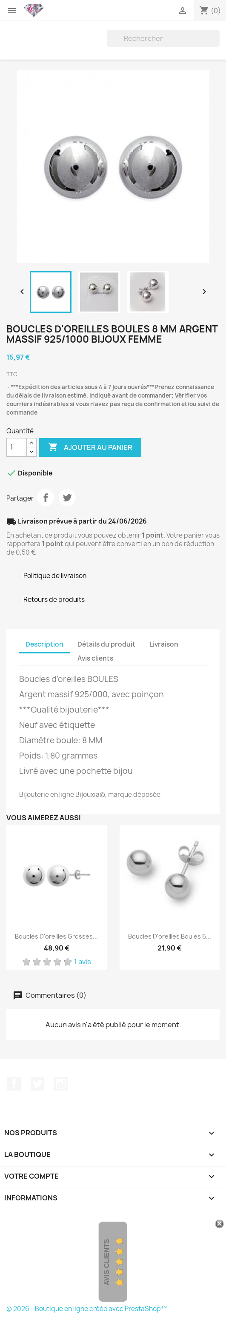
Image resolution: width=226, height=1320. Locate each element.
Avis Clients (106, 1262)
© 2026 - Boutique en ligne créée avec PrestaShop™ (86, 1308)
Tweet (67, 497)
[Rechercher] (163, 38)
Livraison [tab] (163, 644)
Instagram (61, 1084)
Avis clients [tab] (95, 658)
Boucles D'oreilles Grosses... (56, 936)
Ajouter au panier (90, 447)
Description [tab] (44, 644)
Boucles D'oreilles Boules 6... (169, 936)
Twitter (37, 1084)
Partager (45, 497)
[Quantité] (16, 447)
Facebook (14, 1084)
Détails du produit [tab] (106, 644)
